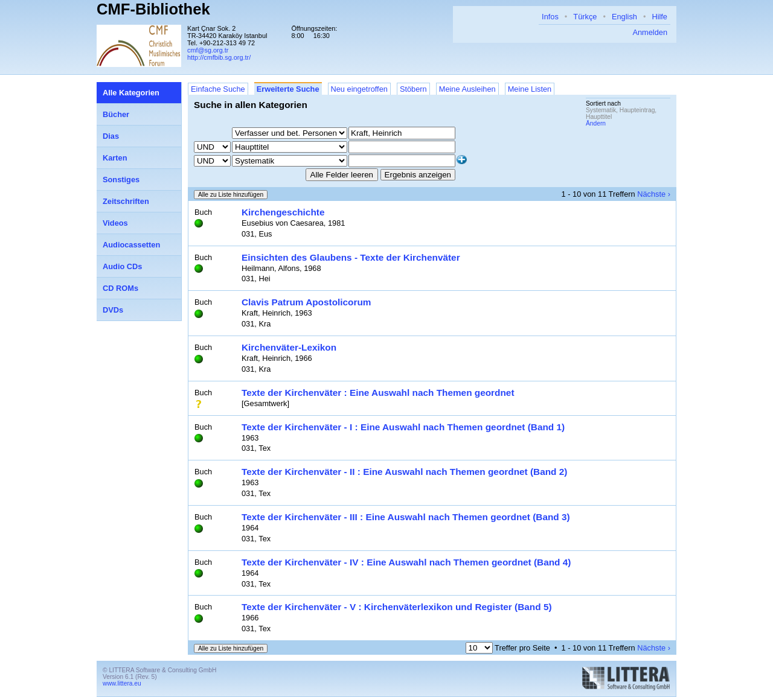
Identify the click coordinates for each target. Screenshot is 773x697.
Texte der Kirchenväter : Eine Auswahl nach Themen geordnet (378, 392)
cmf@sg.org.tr (207, 50)
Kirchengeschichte (283, 212)
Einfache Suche (218, 89)
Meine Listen (530, 89)
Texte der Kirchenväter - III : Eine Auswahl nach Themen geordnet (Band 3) (406, 517)
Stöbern (413, 89)
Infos (550, 16)
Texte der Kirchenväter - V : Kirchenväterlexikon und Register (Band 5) (397, 607)
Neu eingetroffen (359, 89)
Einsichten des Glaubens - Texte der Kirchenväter (351, 257)
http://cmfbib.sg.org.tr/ (219, 57)
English (624, 16)
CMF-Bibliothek (153, 9)
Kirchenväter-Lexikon (289, 347)
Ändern (596, 123)
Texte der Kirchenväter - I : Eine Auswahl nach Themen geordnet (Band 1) (403, 427)
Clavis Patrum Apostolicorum (306, 302)
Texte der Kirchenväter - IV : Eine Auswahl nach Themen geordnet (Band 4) (406, 562)
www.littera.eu (122, 683)
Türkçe (585, 16)
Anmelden (649, 32)
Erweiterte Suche (288, 89)
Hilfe (659, 16)
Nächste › (653, 194)
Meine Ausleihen (467, 89)
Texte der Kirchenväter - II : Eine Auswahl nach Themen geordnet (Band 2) (404, 471)
